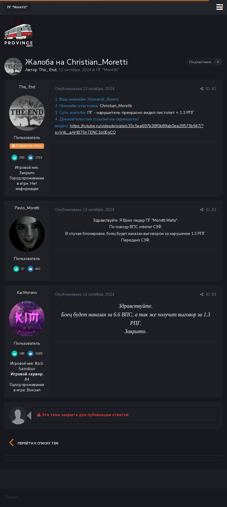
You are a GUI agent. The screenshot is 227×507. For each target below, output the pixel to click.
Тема (10, 497)
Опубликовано (84, 88)
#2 (214, 209)
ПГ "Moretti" (107, 70)
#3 (214, 294)
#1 (214, 88)
